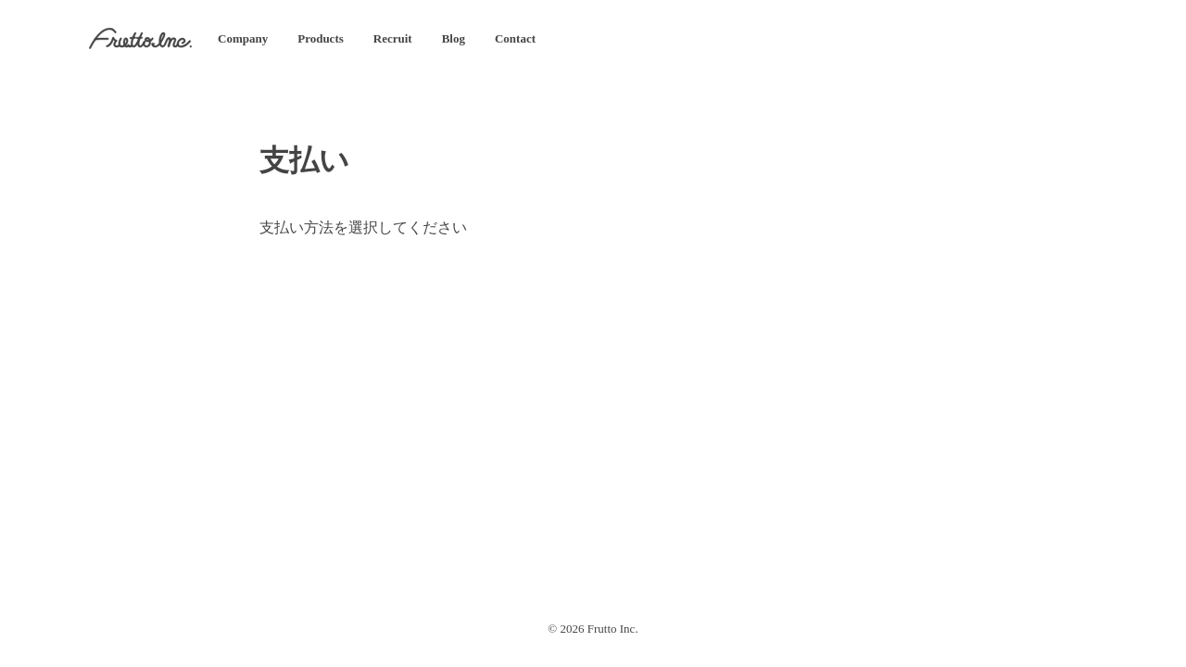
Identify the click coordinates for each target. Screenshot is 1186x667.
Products (320, 38)
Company (243, 38)
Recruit (392, 38)
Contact (515, 38)
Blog (453, 38)
